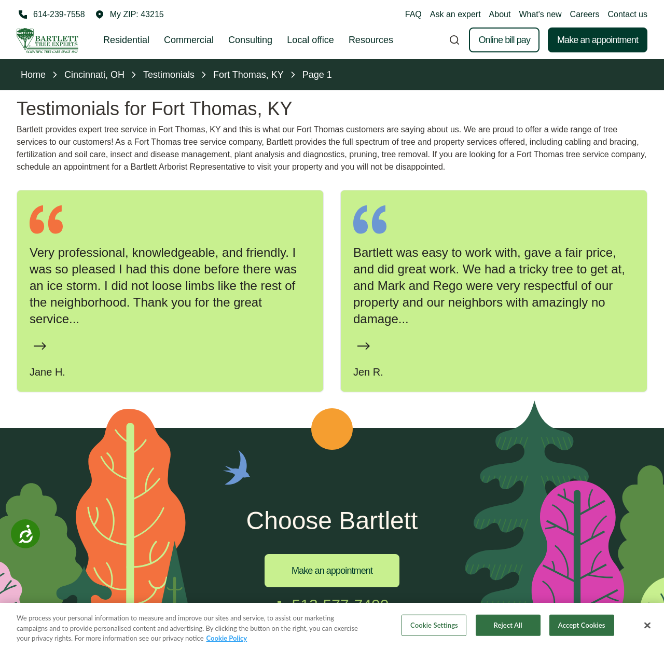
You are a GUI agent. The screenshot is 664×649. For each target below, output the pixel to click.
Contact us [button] (627, 14)
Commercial (189, 40)
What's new (540, 14)
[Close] (647, 626)
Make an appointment (597, 40)
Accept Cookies (581, 626)
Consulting (250, 40)
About (500, 14)
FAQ (413, 14)
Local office (310, 40)
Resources (371, 40)
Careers (585, 14)
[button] (129, 14)
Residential (126, 40)
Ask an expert (455, 14)
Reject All (508, 626)
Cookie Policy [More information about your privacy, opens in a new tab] (226, 640)
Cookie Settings (434, 626)
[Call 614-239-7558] (51, 14)
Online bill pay (504, 40)
